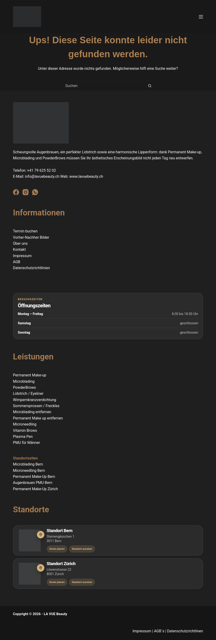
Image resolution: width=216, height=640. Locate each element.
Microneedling (24, 424)
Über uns (20, 243)
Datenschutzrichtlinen (185, 631)
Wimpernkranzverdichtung (34, 400)
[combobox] (103, 85)
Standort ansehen (82, 548)
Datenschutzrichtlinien (31, 268)
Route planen (57, 548)
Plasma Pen (23, 436)
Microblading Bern (28, 464)
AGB (16, 262)
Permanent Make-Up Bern (34, 476)
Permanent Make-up (29, 375)
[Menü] (201, 17)
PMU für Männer (26, 442)
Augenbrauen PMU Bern (32, 482)
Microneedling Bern (29, 470)
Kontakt (19, 249)
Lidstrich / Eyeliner (28, 393)
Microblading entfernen (32, 412)
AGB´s (159, 631)
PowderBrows (24, 387)
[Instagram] (26, 192)
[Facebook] (16, 192)
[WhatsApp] (35, 192)
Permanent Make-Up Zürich (35, 489)
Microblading (24, 381)
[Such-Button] (149, 85)
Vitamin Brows (25, 430)
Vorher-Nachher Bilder (31, 237)
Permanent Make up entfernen (38, 418)
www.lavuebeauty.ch (86, 176)
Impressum (22, 256)
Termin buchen (25, 231)
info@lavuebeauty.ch (42, 176)
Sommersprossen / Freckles (36, 406)
